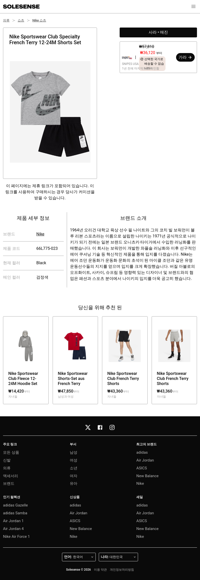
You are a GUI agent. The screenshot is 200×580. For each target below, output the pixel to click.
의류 (6, 20)
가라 (185, 57)
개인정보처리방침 (122, 569)
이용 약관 (100, 569)
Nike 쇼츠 (39, 20)
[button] (193, 6)
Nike (40, 234)
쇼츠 (21, 20)
